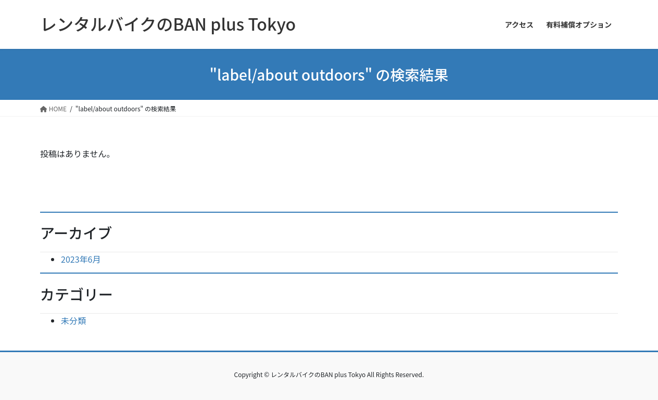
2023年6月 (80, 259)
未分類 (73, 320)
